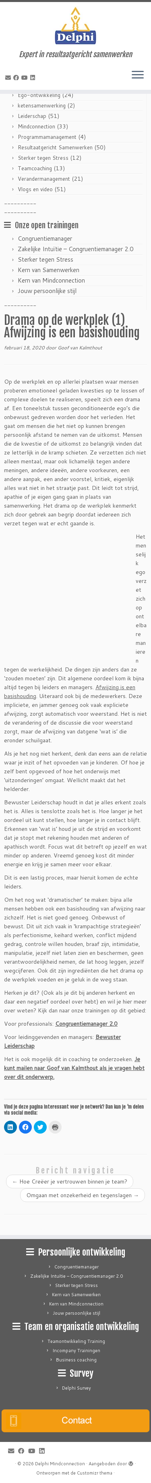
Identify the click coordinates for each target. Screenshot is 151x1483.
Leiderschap (32, 116)
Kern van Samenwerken (48, 270)
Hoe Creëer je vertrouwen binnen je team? (69, 1181)
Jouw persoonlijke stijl (47, 291)
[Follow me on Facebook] (17, 78)
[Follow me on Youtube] (25, 78)
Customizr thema (94, 1473)
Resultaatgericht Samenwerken (55, 147)
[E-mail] (9, 78)
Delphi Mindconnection (60, 1463)
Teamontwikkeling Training (76, 1341)
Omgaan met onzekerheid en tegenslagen (82, 1195)
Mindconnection (36, 126)
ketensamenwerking (42, 105)
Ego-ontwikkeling (39, 95)
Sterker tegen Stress (43, 157)
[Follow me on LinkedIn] (33, 78)
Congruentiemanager (45, 238)
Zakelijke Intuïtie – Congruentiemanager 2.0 (76, 249)
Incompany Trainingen (76, 1350)
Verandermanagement (44, 178)
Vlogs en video (35, 189)
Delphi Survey (76, 1388)
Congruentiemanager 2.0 (86, 1024)
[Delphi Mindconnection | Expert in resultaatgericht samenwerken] (75, 26)
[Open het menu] (138, 75)
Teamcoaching (35, 168)
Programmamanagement (47, 136)
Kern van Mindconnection (51, 280)
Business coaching (76, 1360)
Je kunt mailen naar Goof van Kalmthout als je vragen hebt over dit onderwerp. (74, 1068)
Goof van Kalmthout (80, 347)
